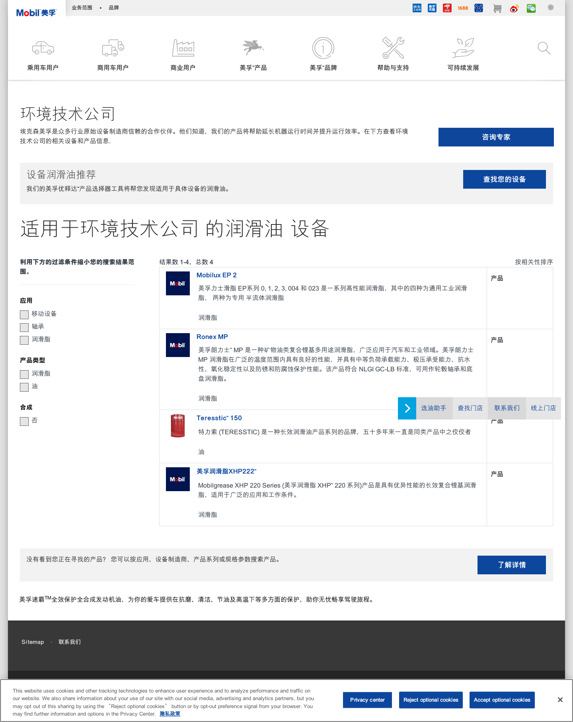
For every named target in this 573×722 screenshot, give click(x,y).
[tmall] (432, 9)
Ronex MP (212, 336)
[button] (43, 54)
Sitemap (32, 642)
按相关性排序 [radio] (534, 262)
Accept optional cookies (502, 700)
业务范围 (82, 8)
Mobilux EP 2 (217, 275)
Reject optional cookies (430, 700)
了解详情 (511, 565)
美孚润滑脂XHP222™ (226, 471)
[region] (286, 700)
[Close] (560, 699)
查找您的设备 (504, 179)
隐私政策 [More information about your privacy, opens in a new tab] (170, 714)
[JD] (447, 9)
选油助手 (433, 408)
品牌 (114, 8)
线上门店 (543, 408)
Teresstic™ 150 (219, 417)
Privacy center (367, 700)
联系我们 (507, 408)
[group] (73, 314)
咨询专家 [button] (496, 137)
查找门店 (470, 408)
